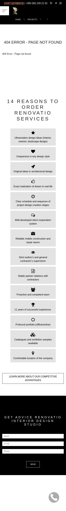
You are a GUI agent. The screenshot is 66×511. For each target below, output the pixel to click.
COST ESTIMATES (14, 3)
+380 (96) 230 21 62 (37, 3)
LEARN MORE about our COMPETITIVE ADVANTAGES (33, 378)
